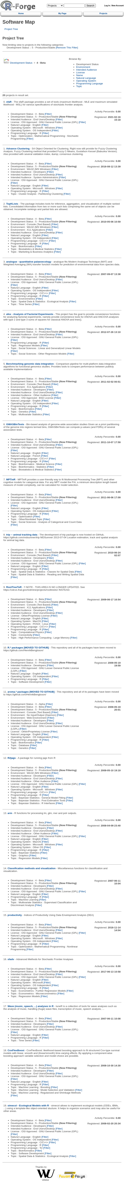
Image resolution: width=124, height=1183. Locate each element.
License (80, 72)
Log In (107, 6)
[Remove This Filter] (66, 47)
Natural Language (86, 78)
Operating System (86, 80)
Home (21, 13)
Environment (83, 67)
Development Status (21, 62)
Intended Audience (86, 69)
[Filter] (48, 114)
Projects (103, 13)
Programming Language (89, 83)
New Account (118, 6)
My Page (62, 13)
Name (79, 75)
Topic (79, 86)
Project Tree (11, 29)
